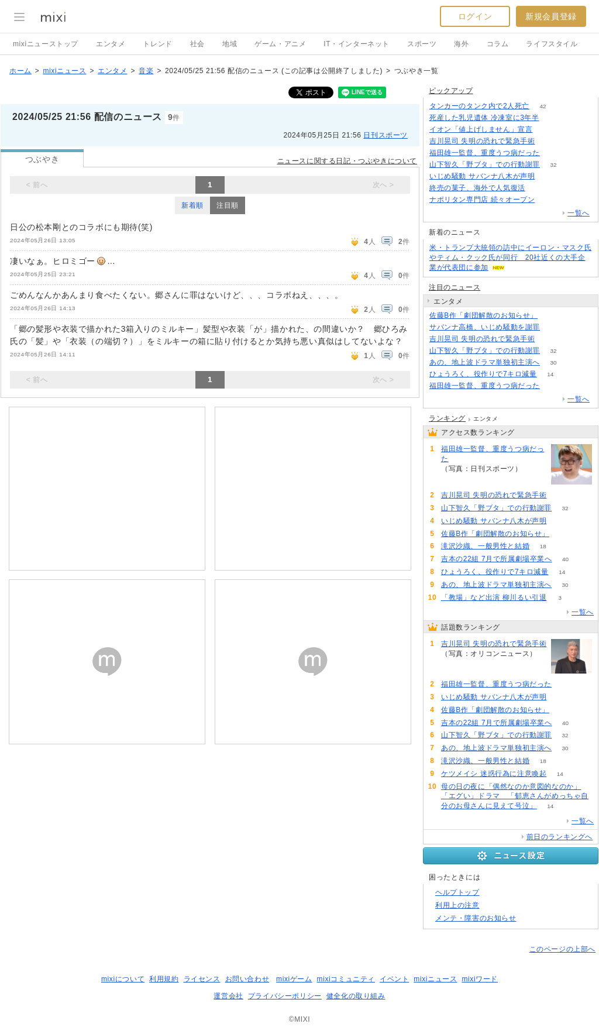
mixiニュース (64, 71)
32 (553, 165)
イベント (394, 979)
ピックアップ (451, 91)
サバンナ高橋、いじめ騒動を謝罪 (484, 327)
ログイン (475, 16)
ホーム (20, 71)
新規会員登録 (551, 16)
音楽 (146, 71)
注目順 (227, 205)
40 (565, 559)
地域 (229, 44)
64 (552, 118)
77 (560, 521)
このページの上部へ (562, 949)
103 (548, 141)
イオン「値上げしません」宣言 (480, 129)
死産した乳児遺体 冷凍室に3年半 (484, 118)
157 (548, 200)
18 (543, 546)
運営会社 (228, 996)
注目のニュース (454, 287)
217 (554, 327)
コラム (498, 44)
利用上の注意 (457, 905)
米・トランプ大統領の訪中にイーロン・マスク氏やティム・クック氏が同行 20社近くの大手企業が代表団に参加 (510, 257)
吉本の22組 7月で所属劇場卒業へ (496, 559)
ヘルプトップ (457, 892)
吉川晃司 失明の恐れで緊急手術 (482, 141)
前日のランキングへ (559, 837)
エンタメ (110, 44)
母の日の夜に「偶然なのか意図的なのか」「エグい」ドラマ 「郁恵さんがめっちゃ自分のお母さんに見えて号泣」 (514, 796)
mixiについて (122, 979)
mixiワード (480, 979)
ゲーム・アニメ (280, 44)
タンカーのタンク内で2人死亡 (479, 106)
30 (553, 362)
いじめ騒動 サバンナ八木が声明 (482, 176)
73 (538, 188)
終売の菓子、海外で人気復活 (477, 188)
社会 (197, 44)
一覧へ (578, 213)
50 (551, 315)
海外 (461, 44)
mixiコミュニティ (346, 979)
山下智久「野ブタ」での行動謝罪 (484, 164)
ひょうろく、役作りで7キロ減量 (483, 374)
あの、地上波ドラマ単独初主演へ (484, 362)
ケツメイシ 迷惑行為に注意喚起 (493, 774)
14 (550, 374)
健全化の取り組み (355, 996)
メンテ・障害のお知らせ (476, 918)
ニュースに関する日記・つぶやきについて (347, 161)
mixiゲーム (294, 979)
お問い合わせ (247, 979)
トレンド (157, 44)
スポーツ (421, 44)
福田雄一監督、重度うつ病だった (484, 153)
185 (546, 129)
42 (543, 106)
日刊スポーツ (385, 135)
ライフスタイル (551, 44)
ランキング (447, 418)
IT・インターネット (356, 44)
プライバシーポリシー (285, 996)
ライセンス (202, 979)
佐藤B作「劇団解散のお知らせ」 (483, 315)
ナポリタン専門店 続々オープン (482, 199)
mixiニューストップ (45, 44)
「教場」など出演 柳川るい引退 (493, 597)
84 (553, 153)
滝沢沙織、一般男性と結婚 (485, 546)
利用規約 (163, 979)
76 (548, 176)
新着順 (192, 205)
